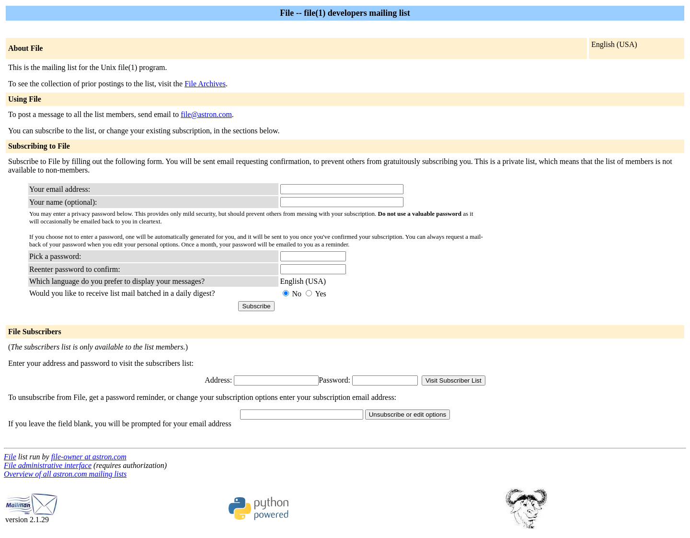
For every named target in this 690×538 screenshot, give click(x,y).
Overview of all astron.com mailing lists (65, 474)
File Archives (205, 84)
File (10, 457)
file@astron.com (206, 114)
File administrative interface (48, 465)
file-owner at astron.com (88, 457)
